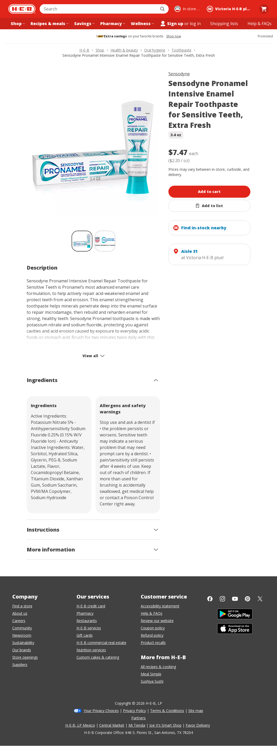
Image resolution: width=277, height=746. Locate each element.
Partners (138, 717)
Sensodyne (179, 74)
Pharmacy (84, 613)
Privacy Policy (134, 710)
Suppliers (19, 664)
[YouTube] (235, 599)
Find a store (22, 605)
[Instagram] (222, 599)
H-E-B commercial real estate (101, 642)
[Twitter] (260, 599)
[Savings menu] (84, 23)
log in (195, 23)
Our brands (21, 649)
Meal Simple (151, 673)
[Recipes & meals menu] (49, 23)
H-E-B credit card (90, 605)
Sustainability (23, 642)
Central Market (111, 725)
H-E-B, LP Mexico (80, 725)
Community (22, 627)
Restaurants (86, 620)
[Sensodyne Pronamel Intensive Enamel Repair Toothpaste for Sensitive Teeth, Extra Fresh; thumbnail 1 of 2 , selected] (82, 241)
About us (19, 613)
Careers (18, 620)
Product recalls (153, 642)
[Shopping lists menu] (224, 23)
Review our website (157, 620)
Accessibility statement (160, 605)
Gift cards (84, 635)
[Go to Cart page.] (264, 9)
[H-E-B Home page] (22, 9)
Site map (195, 710)
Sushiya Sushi (152, 681)
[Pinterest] (247, 599)
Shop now (173, 36)
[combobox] (98, 9)
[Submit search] (163, 9)
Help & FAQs (151, 613)
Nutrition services (91, 649)
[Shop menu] (17, 23)
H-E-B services (88, 627)
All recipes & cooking (158, 666)
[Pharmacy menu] (112, 23)
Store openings (25, 657)
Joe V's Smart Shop (165, 725)
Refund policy (152, 635)
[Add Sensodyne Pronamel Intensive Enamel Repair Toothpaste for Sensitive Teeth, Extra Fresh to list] (209, 206)
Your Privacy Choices (101, 710)
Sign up (171, 23)
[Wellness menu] (141, 23)
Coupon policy (153, 627)
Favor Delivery (198, 725)
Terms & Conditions (167, 710)
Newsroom (21, 635)
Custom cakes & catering (97, 657)
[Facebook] (210, 599)
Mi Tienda (136, 725)
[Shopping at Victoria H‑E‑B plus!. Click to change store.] (230, 9)
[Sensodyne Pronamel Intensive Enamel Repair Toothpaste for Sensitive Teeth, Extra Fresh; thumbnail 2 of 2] (105, 241)
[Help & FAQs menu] (259, 23)
